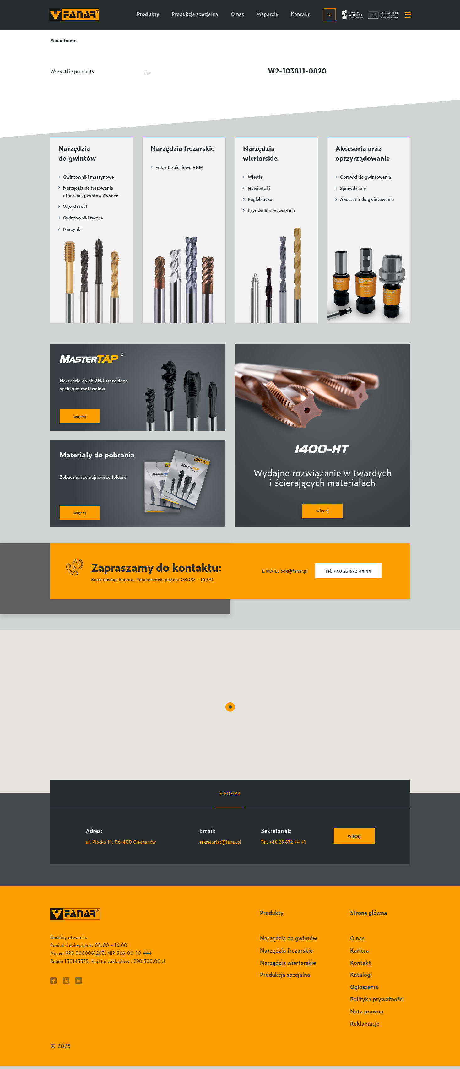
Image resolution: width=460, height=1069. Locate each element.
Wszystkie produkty (73, 71)
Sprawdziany (353, 189)
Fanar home (63, 40)
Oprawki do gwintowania (366, 178)
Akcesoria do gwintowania (367, 200)
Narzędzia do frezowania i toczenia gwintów (90, 193)
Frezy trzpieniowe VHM (180, 178)
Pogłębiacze (260, 200)
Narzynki (72, 230)
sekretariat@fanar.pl (221, 844)
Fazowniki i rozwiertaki (272, 211)
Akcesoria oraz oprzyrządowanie (364, 153)
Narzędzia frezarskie (168, 153)
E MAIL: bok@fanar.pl (283, 573)
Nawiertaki (259, 189)
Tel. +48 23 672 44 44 (348, 573)
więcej (353, 838)
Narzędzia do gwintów (78, 153)
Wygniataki (75, 208)
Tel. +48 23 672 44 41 (284, 844)
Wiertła (256, 178)
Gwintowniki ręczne (83, 219)
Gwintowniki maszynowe (89, 178)
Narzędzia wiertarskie (262, 153)
